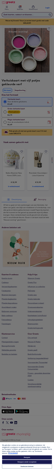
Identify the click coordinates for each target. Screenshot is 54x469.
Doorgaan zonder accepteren (27, 462)
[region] (27, 455)
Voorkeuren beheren (27, 466)
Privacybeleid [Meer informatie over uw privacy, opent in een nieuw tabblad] (13, 453)
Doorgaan (27, 457)
